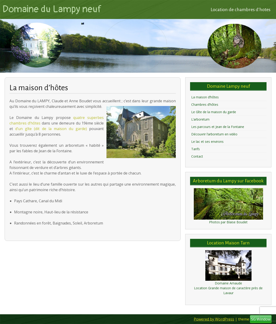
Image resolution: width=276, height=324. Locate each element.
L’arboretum (200, 119)
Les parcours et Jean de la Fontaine (217, 127)
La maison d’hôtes (205, 97)
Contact (197, 156)
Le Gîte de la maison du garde (213, 112)
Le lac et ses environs (207, 141)
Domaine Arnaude (228, 283)
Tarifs (195, 149)
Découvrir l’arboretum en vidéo (214, 134)
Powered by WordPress (214, 319)
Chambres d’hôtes (204, 104)
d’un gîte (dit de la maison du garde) (51, 128)
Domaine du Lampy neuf (51, 9)
